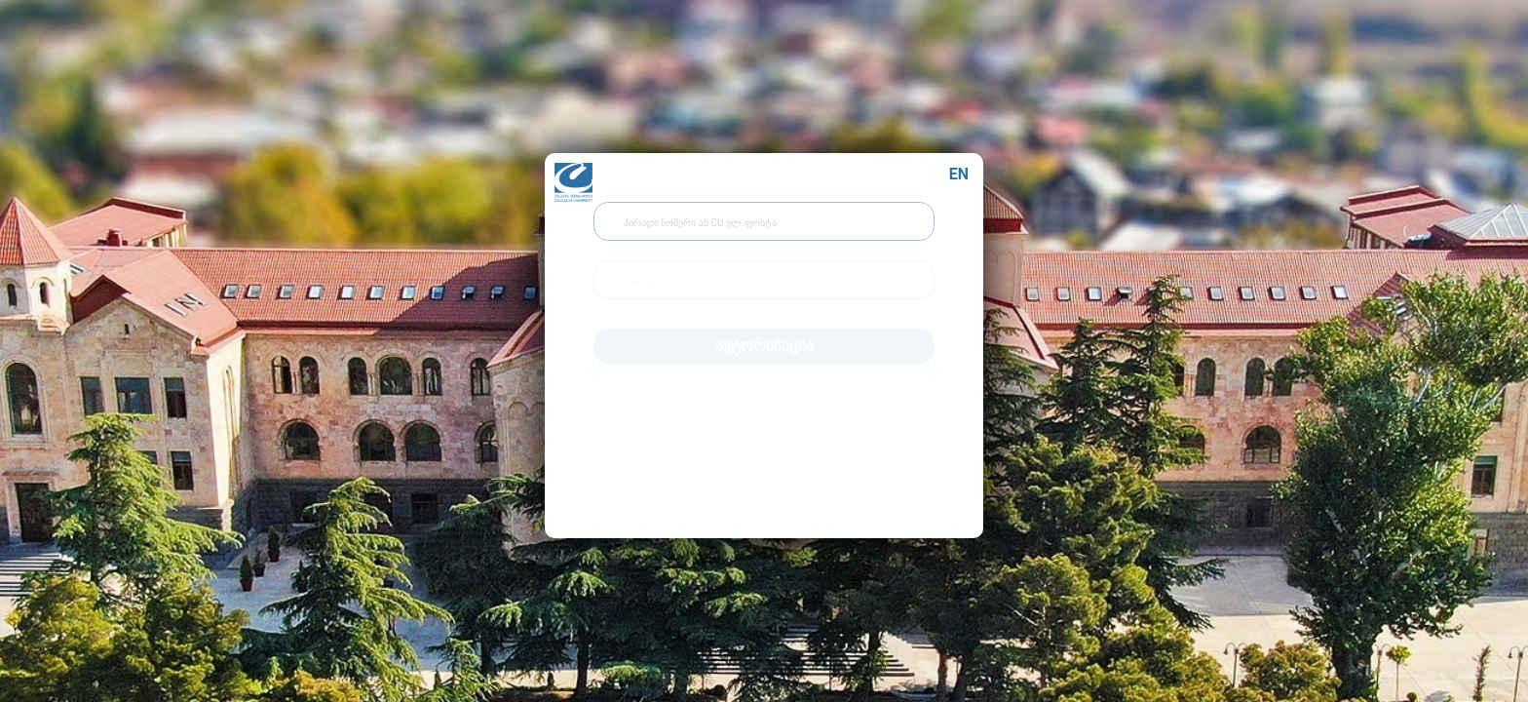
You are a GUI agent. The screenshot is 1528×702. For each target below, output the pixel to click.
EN (959, 169)
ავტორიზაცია (764, 341)
